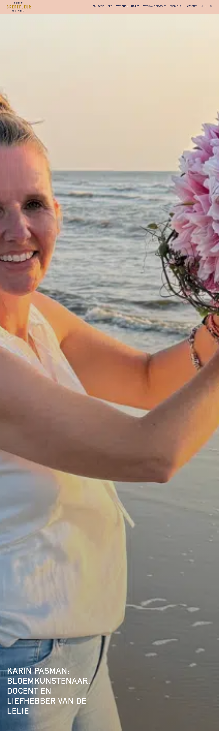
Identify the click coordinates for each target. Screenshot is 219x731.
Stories (134, 6)
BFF (110, 6)
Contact (192, 6)
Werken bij (176, 6)
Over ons (121, 6)
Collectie (98, 6)
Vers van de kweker (154, 6)
